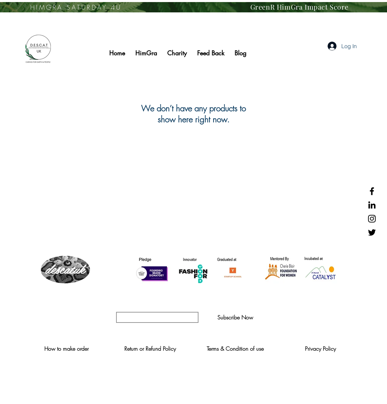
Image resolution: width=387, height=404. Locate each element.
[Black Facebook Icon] (372, 191)
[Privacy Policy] (320, 349)
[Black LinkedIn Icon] (372, 205)
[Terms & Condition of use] (235, 349)
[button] (235, 317)
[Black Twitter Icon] (372, 232)
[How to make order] (66, 349)
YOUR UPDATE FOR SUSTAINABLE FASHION (193, 303)
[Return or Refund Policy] (150, 349)
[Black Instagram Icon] (372, 219)
